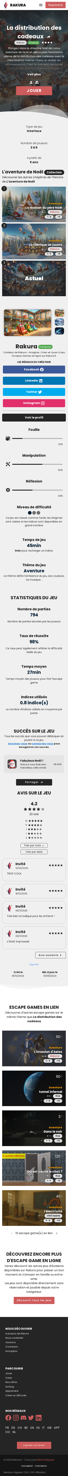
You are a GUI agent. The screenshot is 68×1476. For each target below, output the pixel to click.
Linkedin (34, 381)
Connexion (11, 1346)
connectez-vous (42, 743)
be (26, 1428)
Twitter (34, 392)
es (38, 1428)
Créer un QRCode (15, 1395)
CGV (31, 1472)
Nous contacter (14, 1338)
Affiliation (40, 1472)
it (43, 1428)
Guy (57, 1095)
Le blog (9, 1386)
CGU (25, 1472)
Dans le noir (53, 1132)
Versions (10, 1342)
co (8, 1432)
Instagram (34, 403)
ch (20, 1428)
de (13, 1428)
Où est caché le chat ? (44, 1172)
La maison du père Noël (43, 208)
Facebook (34, 369)
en (32, 1428)
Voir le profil (34, 417)
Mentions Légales (13, 1472)
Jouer (8, 1373)
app (57, 1428)
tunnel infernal (50, 1092)
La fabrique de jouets (45, 245)
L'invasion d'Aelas (48, 1052)
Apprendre (11, 1391)
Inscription (11, 1351)
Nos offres (11, 1382)
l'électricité (53, 1211)
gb (49, 1428)
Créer (8, 1378)
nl (14, 1432)
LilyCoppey (53, 1215)
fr (7, 1428)
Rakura (54, 212)
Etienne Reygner (45, 1459)
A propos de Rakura (17, 1333)
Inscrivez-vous (17, 743)
